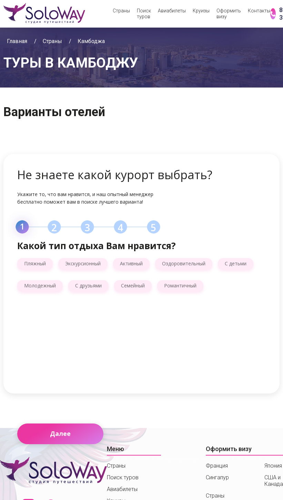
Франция (217, 465)
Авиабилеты (172, 10)
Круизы (201, 10)
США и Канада (273, 480)
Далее (60, 433)
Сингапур (217, 477)
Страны (121, 10)
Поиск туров (144, 13)
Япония (273, 465)
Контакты (259, 10)
